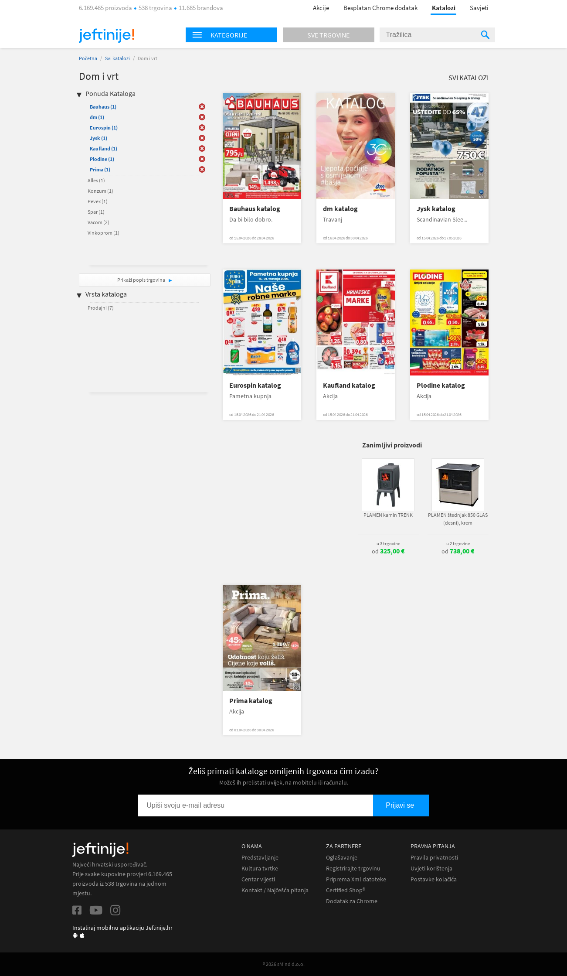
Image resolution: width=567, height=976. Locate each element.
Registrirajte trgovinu (353, 868)
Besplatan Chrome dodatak (380, 7)
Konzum (100, 191)
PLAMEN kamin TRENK (388, 515)
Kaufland (103, 148)
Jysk (98, 138)
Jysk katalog (436, 209)
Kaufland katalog (349, 385)
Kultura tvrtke (259, 868)
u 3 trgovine (388, 543)
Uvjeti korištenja (431, 868)
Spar (96, 211)
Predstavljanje (259, 857)
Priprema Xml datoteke (356, 879)
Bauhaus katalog (254, 209)
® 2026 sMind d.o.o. (284, 964)
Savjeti (479, 7)
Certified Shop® (345, 890)
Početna (88, 58)
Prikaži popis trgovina (141, 279)
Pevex (98, 201)
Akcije (321, 7)
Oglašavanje (341, 857)
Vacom (98, 222)
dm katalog (340, 209)
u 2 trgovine (458, 543)
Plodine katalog (441, 385)
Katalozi (443, 7)
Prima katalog (250, 700)
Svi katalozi (117, 58)
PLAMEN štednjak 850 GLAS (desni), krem (458, 519)
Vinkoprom (103, 232)
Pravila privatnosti (434, 857)
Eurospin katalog (255, 385)
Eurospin (104, 127)
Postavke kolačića (434, 879)
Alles (96, 180)
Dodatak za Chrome (351, 901)
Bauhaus (103, 106)
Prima (100, 169)
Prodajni (101, 307)
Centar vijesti (258, 879)
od (388, 551)
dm (97, 117)
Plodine (102, 159)
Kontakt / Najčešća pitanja (275, 890)
